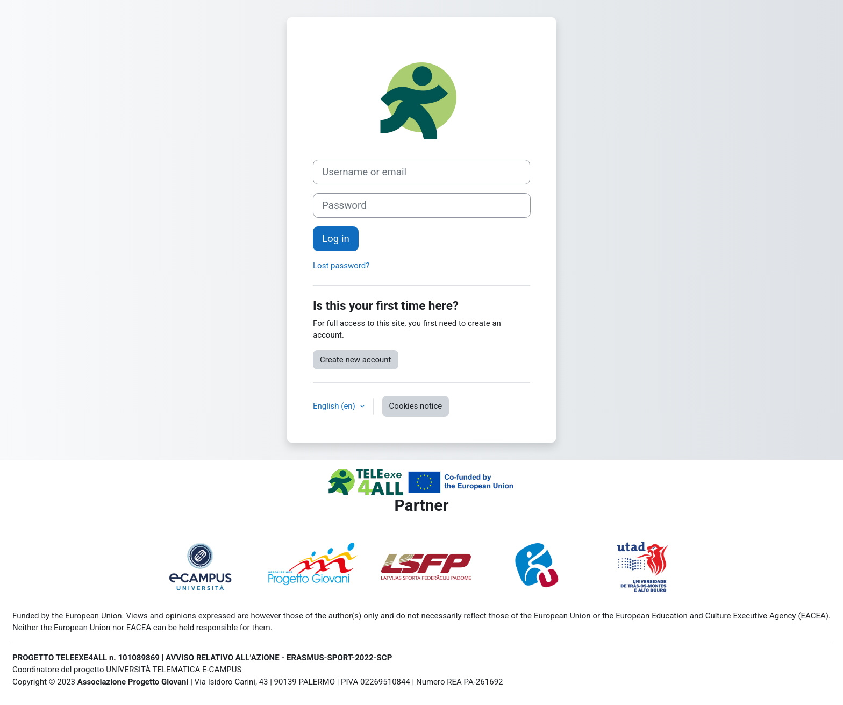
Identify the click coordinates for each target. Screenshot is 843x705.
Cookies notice (415, 406)
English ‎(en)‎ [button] (335, 406)
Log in (335, 239)
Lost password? (341, 265)
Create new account (355, 360)
